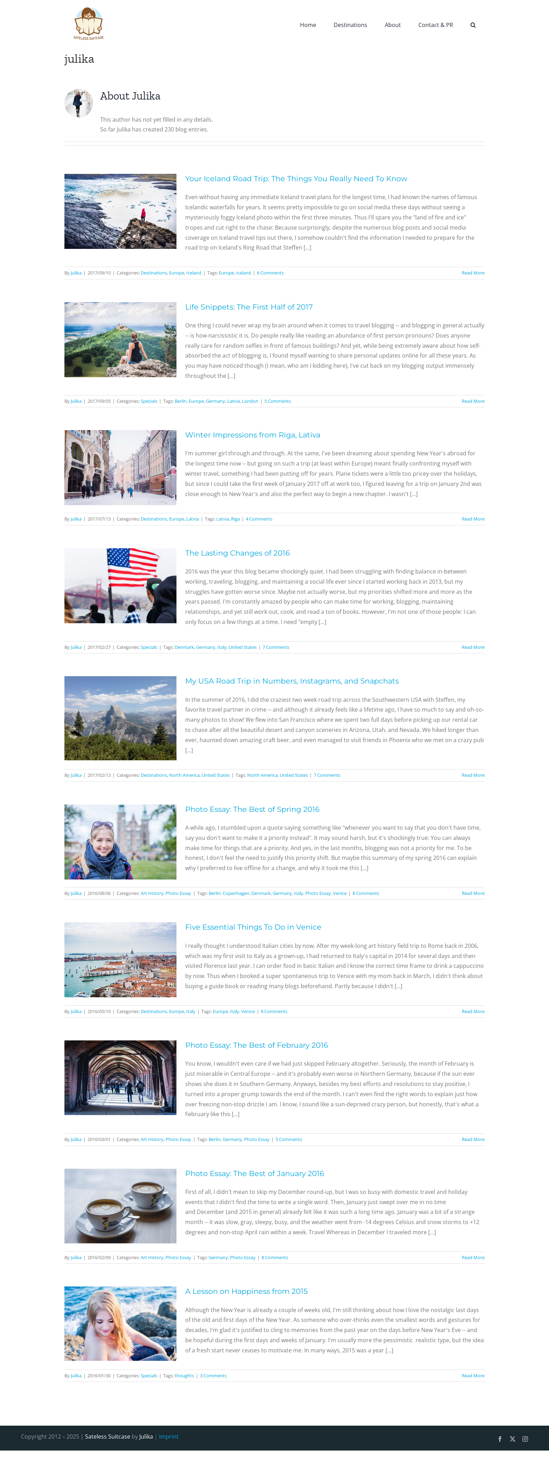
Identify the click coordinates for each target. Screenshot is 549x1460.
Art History (152, 893)
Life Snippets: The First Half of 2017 (249, 307)
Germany (215, 401)
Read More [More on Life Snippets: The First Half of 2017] (473, 401)
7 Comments (276, 647)
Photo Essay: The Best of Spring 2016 (252, 809)
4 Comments (259, 519)
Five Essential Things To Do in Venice (253, 927)
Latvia (233, 401)
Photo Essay (178, 893)
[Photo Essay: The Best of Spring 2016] (120, 842)
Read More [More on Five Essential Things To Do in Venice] (473, 1011)
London (250, 401)
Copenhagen (236, 893)
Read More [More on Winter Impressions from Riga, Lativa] (473, 519)
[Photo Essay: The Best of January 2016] (120, 1206)
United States (243, 647)
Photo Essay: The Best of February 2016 (256, 1045)
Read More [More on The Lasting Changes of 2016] (473, 647)
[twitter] (512, 1439)
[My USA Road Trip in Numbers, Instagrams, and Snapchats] (120, 718)
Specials (149, 401)
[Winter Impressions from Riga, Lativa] (120, 467)
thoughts (184, 1375)
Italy (222, 647)
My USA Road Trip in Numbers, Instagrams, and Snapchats (292, 681)
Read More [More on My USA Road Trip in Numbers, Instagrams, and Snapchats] (473, 775)
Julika (76, 273)
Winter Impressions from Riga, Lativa (252, 434)
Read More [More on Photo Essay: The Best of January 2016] (473, 1257)
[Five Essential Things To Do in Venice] (120, 959)
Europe (176, 273)
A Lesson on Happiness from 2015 (246, 1291)
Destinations (154, 273)
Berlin (181, 401)
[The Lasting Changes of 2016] (120, 585)
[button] (473, 24)
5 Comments (277, 401)
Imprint (169, 1436)
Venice (340, 893)
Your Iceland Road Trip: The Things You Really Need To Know (296, 178)
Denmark (184, 647)
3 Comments (213, 1375)
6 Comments (270, 273)
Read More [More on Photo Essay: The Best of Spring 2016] (473, 893)
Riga (235, 519)
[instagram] (525, 1439)
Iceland (193, 273)
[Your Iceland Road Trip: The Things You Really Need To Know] (120, 211)
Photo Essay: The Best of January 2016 (254, 1173)
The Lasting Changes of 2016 (237, 553)
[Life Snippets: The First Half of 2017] (120, 339)
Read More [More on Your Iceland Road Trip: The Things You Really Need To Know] (473, 273)
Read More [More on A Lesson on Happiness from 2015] (473, 1375)
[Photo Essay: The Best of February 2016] (120, 1077)
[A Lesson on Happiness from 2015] (120, 1323)
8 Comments (366, 893)
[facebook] (500, 1439)
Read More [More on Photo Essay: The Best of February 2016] (473, 1139)
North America (184, 775)
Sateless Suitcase (107, 1436)
